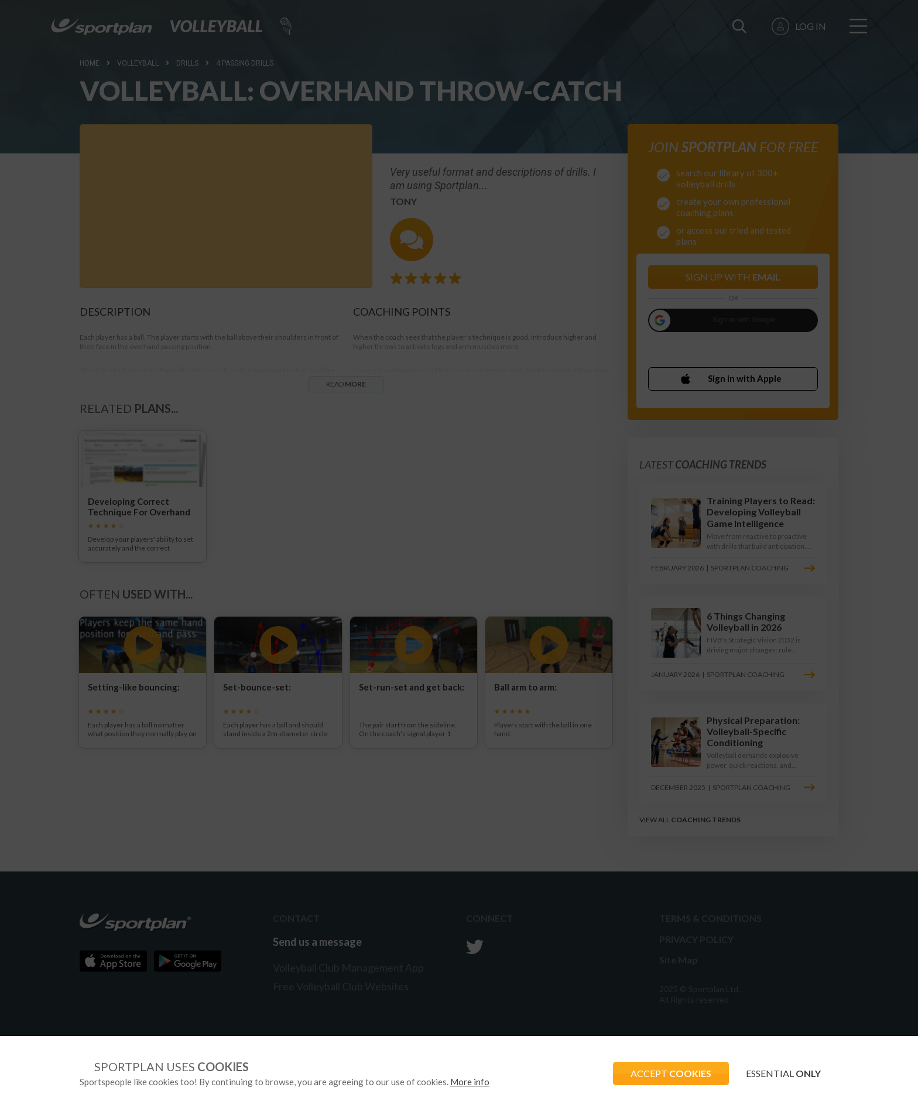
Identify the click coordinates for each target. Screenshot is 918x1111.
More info (469, 1081)
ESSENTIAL (783, 1073)
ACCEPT (670, 1073)
